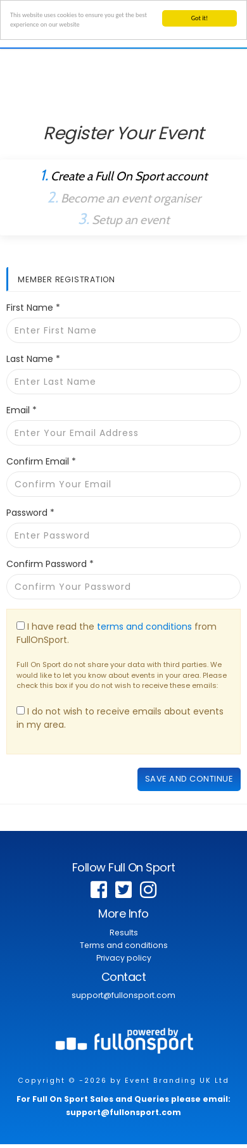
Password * (30, 512)
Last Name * (33, 359)
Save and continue (189, 779)
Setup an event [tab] (123, 218)
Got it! (199, 18)
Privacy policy (123, 957)
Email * (21, 410)
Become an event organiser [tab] (124, 197)
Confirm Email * (41, 461)
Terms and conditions (124, 945)
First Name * (33, 307)
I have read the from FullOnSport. (116, 633)
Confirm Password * (50, 564)
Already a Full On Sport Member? (123, 148)
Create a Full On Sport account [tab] (123, 175)
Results (124, 932)
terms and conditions (144, 626)
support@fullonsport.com (123, 995)
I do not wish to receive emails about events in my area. (120, 718)
